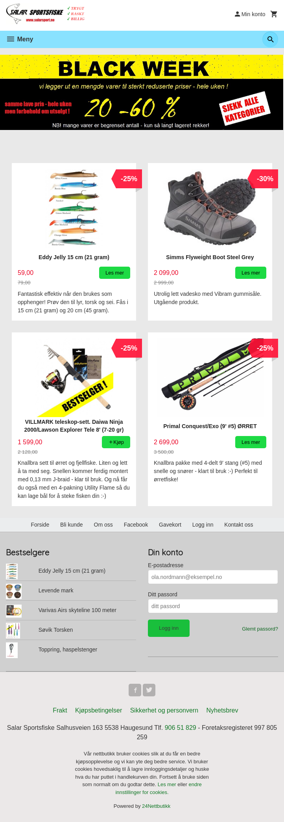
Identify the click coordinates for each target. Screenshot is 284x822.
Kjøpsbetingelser (98, 710)
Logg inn (203, 524)
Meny (19, 39)
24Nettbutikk (156, 806)
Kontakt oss (238, 524)
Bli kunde (71, 524)
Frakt (60, 710)
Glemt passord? (260, 629)
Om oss (103, 524)
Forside (40, 524)
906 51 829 (180, 727)
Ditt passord (162, 594)
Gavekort (170, 524)
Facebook (136, 524)
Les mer (168, 784)
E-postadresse (165, 565)
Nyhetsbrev (222, 710)
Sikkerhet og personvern (164, 710)
